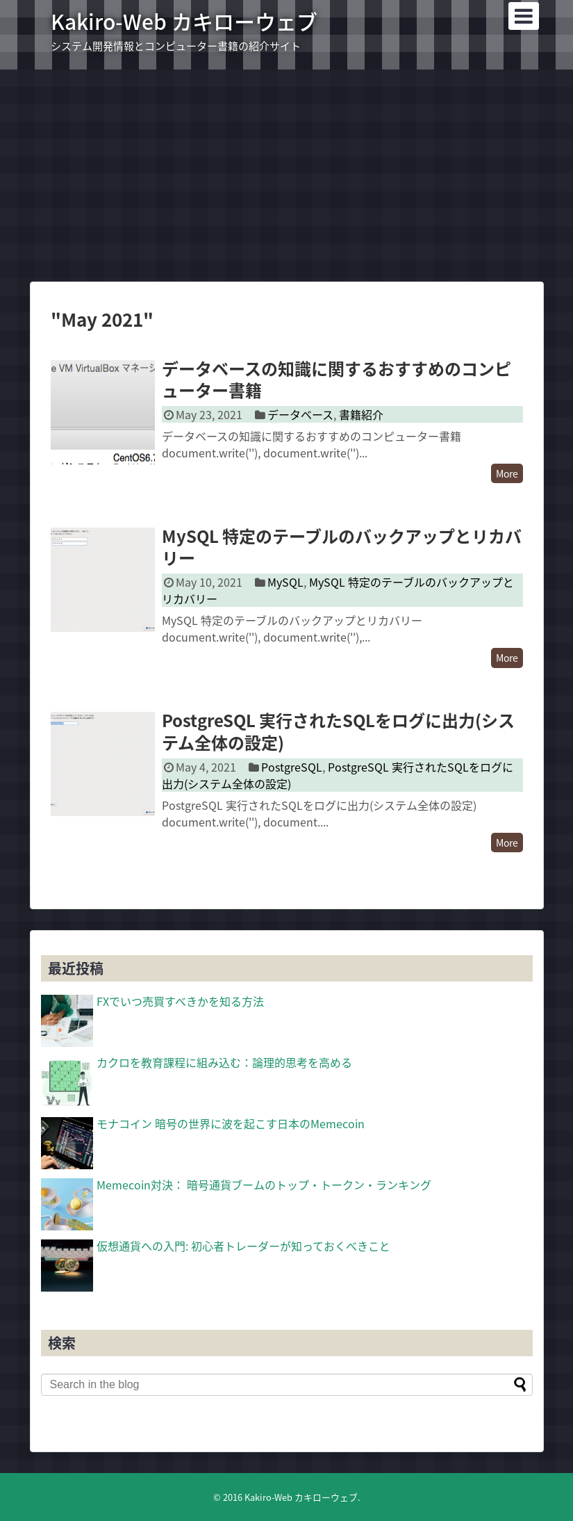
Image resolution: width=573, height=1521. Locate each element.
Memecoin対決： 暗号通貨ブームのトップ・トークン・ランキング (264, 1184)
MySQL (285, 582)
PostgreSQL (291, 766)
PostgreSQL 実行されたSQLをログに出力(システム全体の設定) (338, 731)
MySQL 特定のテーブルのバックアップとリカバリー (342, 546)
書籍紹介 (361, 414)
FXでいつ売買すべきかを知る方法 (180, 1001)
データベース (300, 414)
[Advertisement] (286, 173)
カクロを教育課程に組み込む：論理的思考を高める (224, 1062)
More (507, 473)
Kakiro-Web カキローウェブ (184, 21)
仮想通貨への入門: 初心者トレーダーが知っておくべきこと (243, 1245)
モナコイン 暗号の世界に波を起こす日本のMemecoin (231, 1123)
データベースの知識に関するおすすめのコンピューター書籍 (336, 379)
